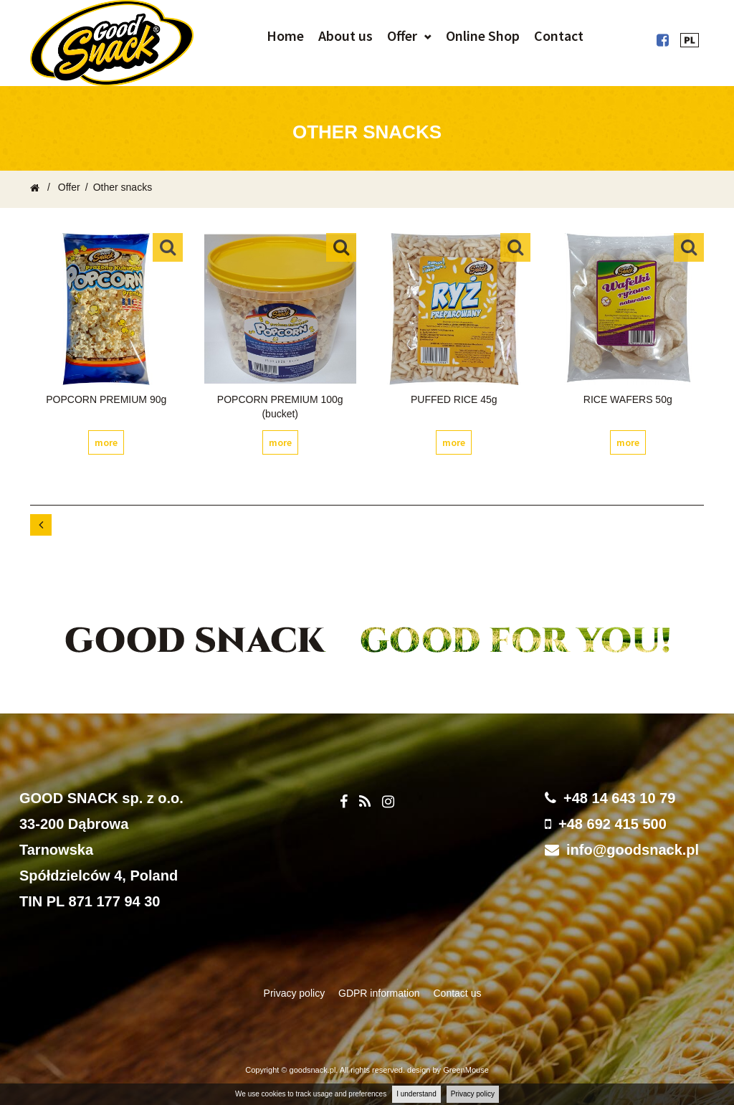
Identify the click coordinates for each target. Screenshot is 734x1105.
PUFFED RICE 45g (454, 399)
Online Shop (483, 35)
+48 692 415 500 (612, 824)
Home (285, 35)
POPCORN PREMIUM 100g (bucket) (280, 406)
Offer (402, 35)
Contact (558, 35)
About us (345, 35)
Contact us (458, 993)
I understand (416, 1094)
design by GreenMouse (448, 1070)
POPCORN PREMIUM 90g (106, 399)
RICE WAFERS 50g (627, 399)
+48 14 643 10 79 (619, 798)
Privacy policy (473, 1094)
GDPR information (380, 993)
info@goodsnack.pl (632, 850)
